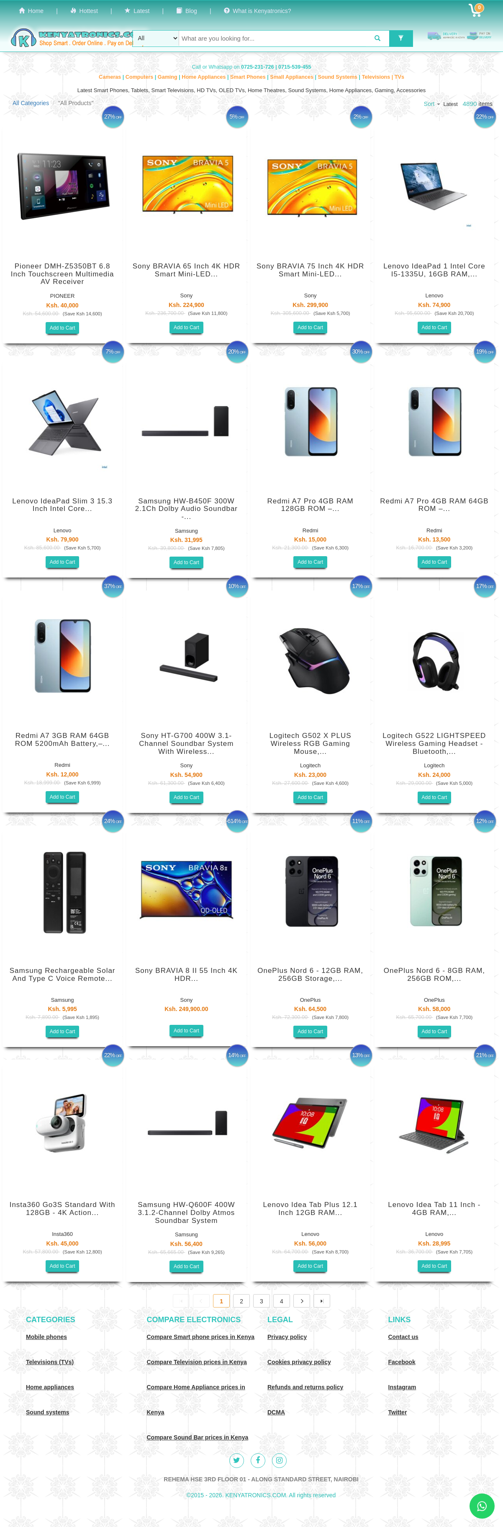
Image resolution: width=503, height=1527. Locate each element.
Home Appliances (204, 77)
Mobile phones (46, 1337)
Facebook (402, 1362)
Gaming (168, 77)
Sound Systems (338, 77)
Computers (140, 77)
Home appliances (50, 1387)
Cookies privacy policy (299, 1362)
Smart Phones (248, 77)
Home (31, 11)
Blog (186, 11)
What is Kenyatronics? (257, 11)
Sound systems (47, 1412)
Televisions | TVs (383, 77)
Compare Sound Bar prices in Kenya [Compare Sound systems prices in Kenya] (198, 1437)
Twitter (397, 1412)
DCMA (276, 1412)
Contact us (403, 1337)
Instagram (402, 1387)
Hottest (84, 11)
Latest (137, 11)
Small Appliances (292, 77)
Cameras (111, 77)
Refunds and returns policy (305, 1387)
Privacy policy (287, 1337)
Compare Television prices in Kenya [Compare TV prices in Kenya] (197, 1362)
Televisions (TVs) (50, 1362)
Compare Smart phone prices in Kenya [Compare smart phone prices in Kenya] (201, 1337)
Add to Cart (62, 328)
